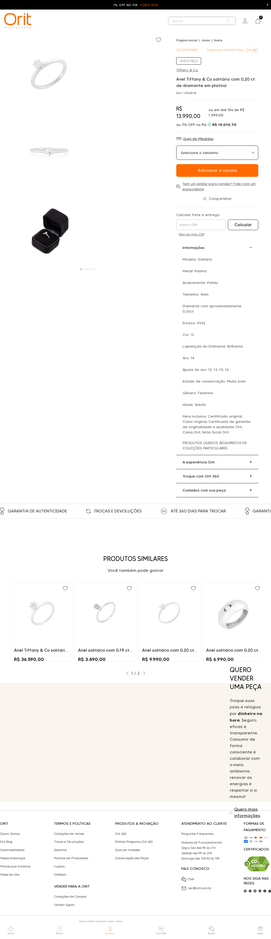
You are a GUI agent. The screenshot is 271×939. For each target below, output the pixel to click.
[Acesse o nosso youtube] (255, 891)
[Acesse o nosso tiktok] (264, 891)
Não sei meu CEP (192, 234)
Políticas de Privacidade (71, 858)
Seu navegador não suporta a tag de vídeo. (111, 742)
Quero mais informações (247, 812)
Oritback (60, 874)
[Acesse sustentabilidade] (257, 864)
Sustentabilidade (12, 850)
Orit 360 (120, 834)
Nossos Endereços (12, 858)
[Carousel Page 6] (95, 269)
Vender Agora (64, 905)
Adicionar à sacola (217, 170)
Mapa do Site (10, 874)
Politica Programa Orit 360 (134, 842)
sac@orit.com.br (196, 888)
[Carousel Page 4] (90, 269)
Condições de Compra (70, 896)
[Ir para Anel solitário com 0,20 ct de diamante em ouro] (169, 621)
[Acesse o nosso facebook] (250, 891)
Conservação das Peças (132, 858)
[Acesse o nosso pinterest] (269, 891)
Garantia (60, 850)
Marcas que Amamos (15, 866)
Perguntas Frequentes (197, 834)
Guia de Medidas (198, 138)
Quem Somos (10, 834)
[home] (17, 20)
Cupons (59, 866)
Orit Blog (6, 842)
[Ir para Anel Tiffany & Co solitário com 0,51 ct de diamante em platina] (41, 621)
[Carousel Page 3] (87, 269)
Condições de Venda (69, 834)
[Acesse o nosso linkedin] (260, 891)
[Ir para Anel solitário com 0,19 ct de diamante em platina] (105, 621)
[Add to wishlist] (159, 40)
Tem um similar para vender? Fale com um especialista (219, 186)
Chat (187, 879)
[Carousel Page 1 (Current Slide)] (81, 269)
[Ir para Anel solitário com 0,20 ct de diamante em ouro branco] (233, 621)
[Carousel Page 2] (84, 269)
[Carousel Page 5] (92, 269)
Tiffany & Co (187, 70)
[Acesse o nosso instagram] (245, 891)
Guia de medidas (127, 850)
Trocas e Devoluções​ (69, 842)
